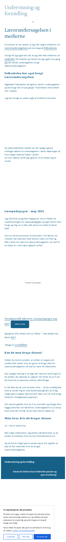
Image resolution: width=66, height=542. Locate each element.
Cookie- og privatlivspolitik (23, 530)
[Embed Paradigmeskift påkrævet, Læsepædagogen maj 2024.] (33, 282)
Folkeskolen (50, 48)
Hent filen (20, 324)
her (13, 337)
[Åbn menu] (33, 21)
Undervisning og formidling (19, 461)
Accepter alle (42, 537)
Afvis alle (25, 537)
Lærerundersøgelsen (16, 48)
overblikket (21, 345)
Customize (11, 537)
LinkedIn (10, 59)
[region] (27, 524)
